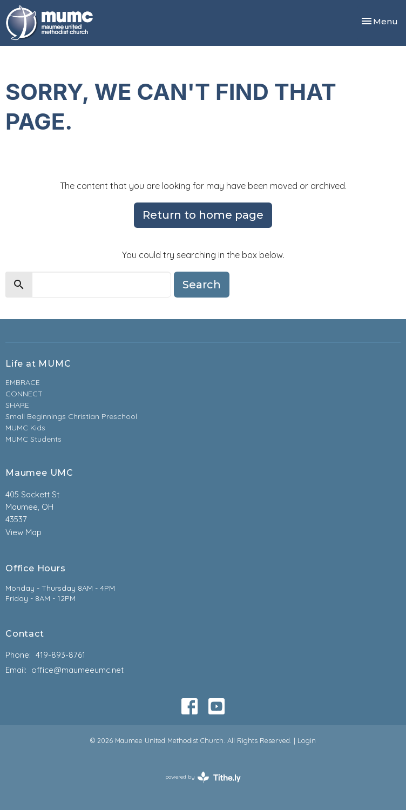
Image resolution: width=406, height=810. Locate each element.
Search (201, 284)
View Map (23, 532)
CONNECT (24, 394)
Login (306, 740)
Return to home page (203, 214)
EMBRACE (22, 382)
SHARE (17, 405)
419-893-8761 (60, 655)
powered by (203, 777)
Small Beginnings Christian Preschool (71, 416)
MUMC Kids (25, 428)
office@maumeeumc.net (77, 670)
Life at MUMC (38, 364)
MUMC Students (33, 439)
